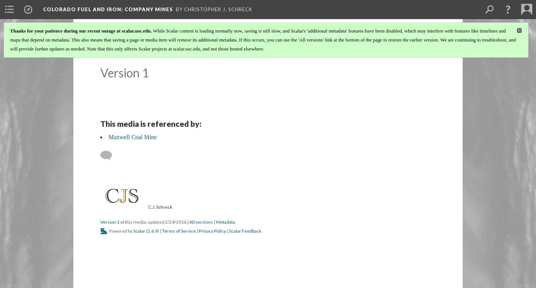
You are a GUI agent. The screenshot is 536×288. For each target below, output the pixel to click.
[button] (508, 9)
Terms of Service (179, 231)
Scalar (139, 231)
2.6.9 (152, 231)
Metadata (225, 222)
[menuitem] (9, 9)
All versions (201, 222)
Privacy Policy (212, 231)
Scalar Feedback (245, 231)
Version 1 (109, 222)
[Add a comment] (109, 155)
